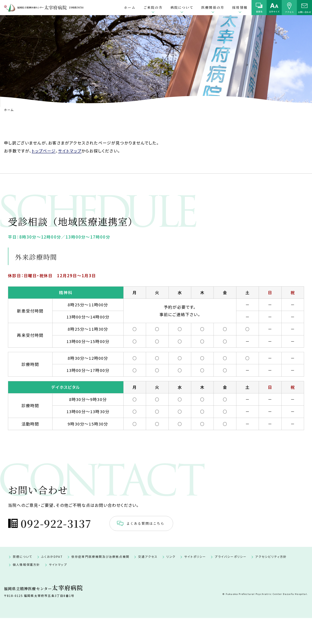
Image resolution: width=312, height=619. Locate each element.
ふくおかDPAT (52, 557)
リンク (171, 557)
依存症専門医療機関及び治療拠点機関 (100, 557)
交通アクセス (148, 557)
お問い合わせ (304, 11)
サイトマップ (69, 151)
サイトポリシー (195, 557)
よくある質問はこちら (163, 524)
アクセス (289, 11)
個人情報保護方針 (26, 565)
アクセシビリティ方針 (271, 557)
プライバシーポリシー (231, 557)
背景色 (259, 11)
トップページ (44, 151)
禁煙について (22, 557)
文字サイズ (274, 11)
